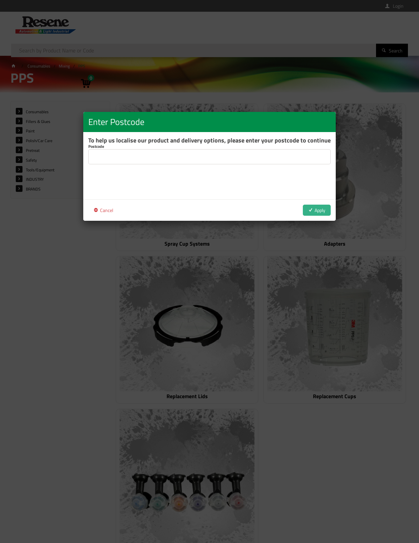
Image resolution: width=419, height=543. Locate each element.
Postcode (96, 146)
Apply (320, 210)
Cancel (106, 210)
